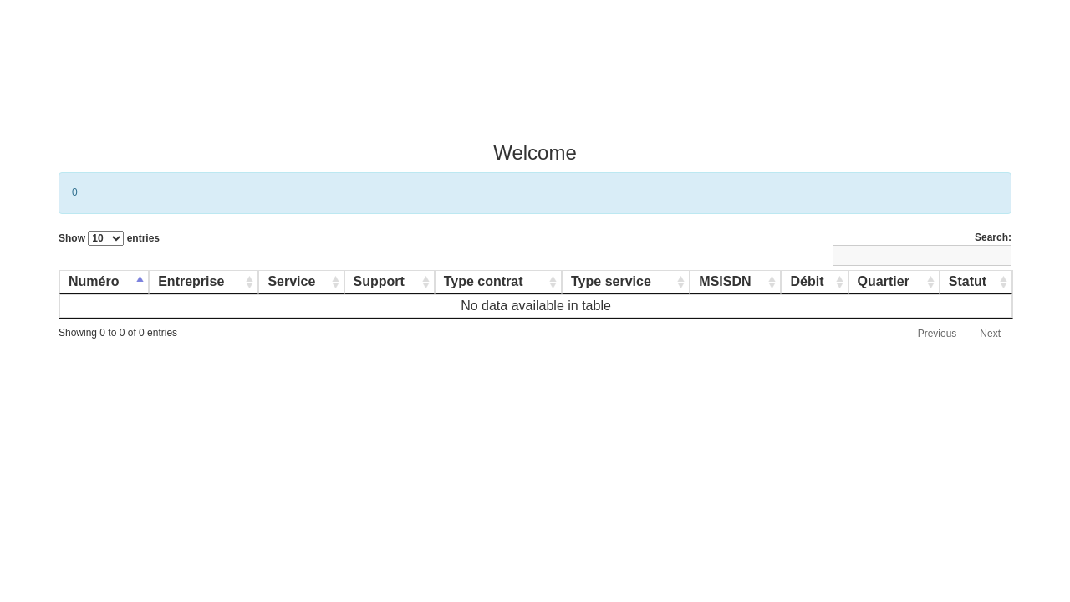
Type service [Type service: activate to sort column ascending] (611, 281)
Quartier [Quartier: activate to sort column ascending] (884, 281)
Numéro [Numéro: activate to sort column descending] (94, 281)
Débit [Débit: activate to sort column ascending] (806, 281)
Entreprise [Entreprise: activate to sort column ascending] (191, 281)
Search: (922, 249)
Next (990, 333)
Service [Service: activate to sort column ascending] (291, 281)
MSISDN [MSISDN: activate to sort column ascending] (725, 281)
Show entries (109, 238)
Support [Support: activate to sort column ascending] (379, 281)
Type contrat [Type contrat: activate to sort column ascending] (483, 281)
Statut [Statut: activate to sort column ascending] (967, 281)
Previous (937, 333)
